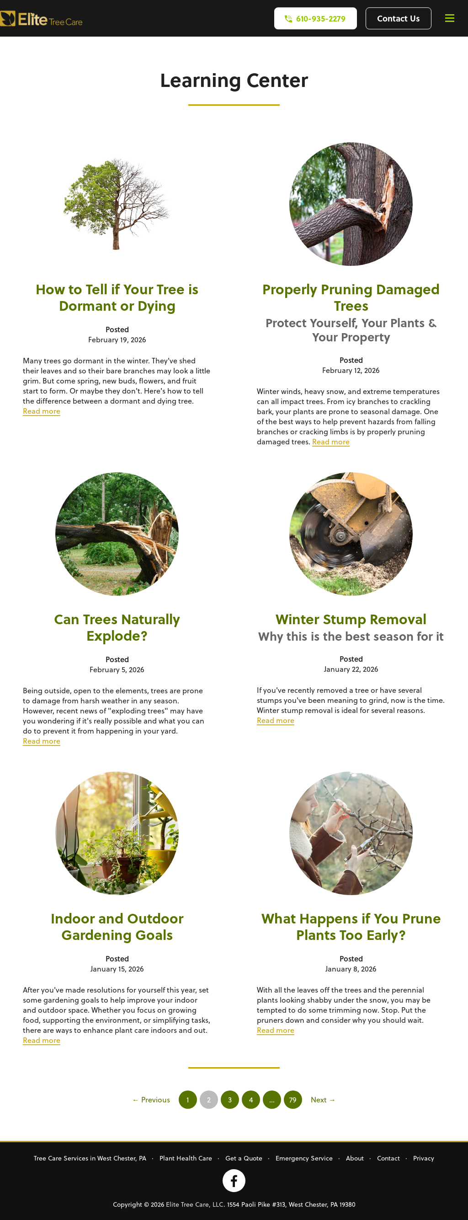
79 (293, 1099)
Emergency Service (304, 1158)
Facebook (234, 1180)
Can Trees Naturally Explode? (117, 627)
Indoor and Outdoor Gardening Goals (117, 926)
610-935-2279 (321, 18)
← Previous (151, 1099)
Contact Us (398, 18)
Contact (388, 1158)
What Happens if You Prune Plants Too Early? (351, 926)
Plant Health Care (186, 1158)
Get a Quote (243, 1158)
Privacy (423, 1158)
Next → (323, 1099)
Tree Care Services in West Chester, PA (90, 1158)
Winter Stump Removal (351, 619)
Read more (41, 410)
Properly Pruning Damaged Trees (351, 297)
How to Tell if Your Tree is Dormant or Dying (117, 297)
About (355, 1158)
